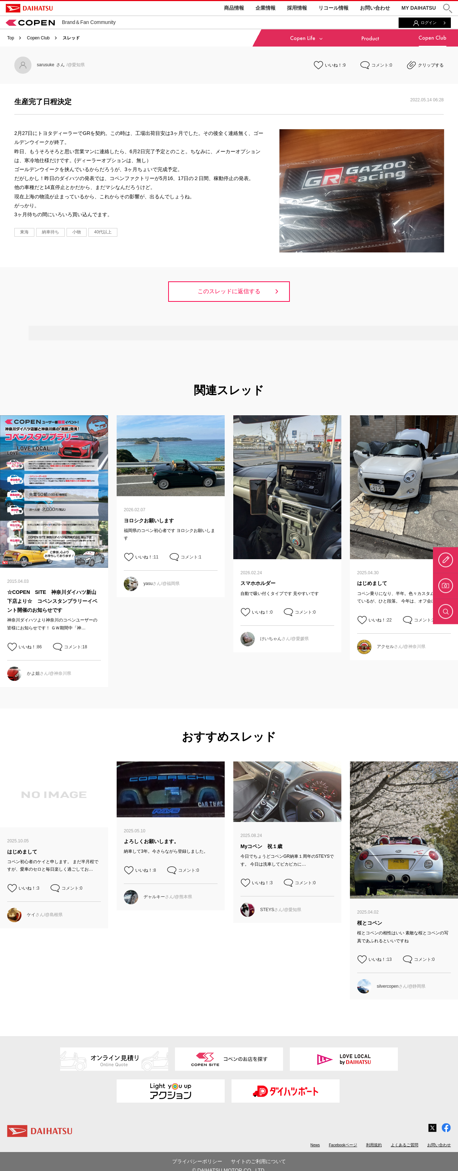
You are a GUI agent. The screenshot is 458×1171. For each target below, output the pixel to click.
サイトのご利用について (258, 1161)
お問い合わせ (375, 8)
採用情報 (297, 8)
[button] (447, 8)
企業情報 (265, 8)
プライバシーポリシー (197, 1161)
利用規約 (374, 1145)
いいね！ (333, 65)
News (315, 1145)
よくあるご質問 (404, 1145)
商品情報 (234, 8)
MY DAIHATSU (418, 8)
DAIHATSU (29, 8)
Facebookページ (343, 1145)
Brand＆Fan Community (61, 22)
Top (10, 37)
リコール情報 (333, 8)
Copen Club (38, 37)
